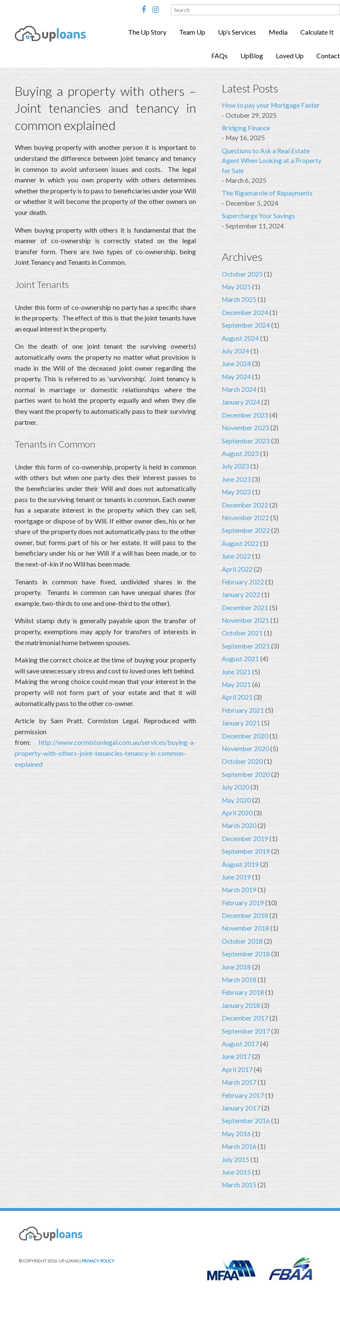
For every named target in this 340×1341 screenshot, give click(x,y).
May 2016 (236, 1133)
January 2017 (241, 1108)
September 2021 (246, 646)
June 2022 (236, 556)
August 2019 (240, 864)
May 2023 (236, 492)
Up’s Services (237, 32)
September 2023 (246, 441)
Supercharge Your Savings (258, 216)
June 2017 (236, 1056)
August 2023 (240, 453)
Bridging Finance (246, 128)
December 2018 (245, 915)
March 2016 (239, 1146)
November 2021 (245, 620)
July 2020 (235, 787)
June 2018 (236, 967)
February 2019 (243, 903)
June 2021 (236, 672)
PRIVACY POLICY (98, 1260)
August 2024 (240, 338)
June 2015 (236, 1172)
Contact (328, 56)
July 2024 (235, 351)
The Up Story (147, 32)
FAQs (219, 56)
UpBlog (251, 56)
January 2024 (241, 402)
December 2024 (245, 312)
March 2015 (239, 1185)
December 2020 (245, 736)
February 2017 (243, 1095)
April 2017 (237, 1069)
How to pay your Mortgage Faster (271, 105)
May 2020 (236, 800)
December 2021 (245, 607)
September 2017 (246, 1031)
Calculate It (317, 32)
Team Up (192, 32)
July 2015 (235, 1159)
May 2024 (236, 376)
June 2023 (236, 479)
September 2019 (246, 851)
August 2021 (240, 658)
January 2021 (241, 723)
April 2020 (237, 813)
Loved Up (290, 56)
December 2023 (245, 415)
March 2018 (239, 979)
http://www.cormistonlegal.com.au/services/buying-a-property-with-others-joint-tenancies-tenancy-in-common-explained (105, 753)
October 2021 (242, 633)
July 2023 (235, 466)
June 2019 (236, 877)
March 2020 (239, 825)
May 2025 (236, 286)
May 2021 (236, 684)
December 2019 (245, 838)
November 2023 (245, 428)
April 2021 (237, 697)
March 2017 (239, 1082)
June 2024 (236, 363)
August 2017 (240, 1044)
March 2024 (239, 389)
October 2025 (242, 274)
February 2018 (243, 992)
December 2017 (245, 1018)
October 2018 (242, 941)
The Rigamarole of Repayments (267, 193)
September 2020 (246, 774)
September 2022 (246, 530)
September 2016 (246, 1120)
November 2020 (245, 748)
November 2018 (245, 928)
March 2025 (239, 299)
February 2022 (243, 582)
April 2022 (237, 569)
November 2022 (245, 517)
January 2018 (241, 1005)
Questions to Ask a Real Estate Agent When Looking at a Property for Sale (271, 160)
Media (278, 32)
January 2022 (241, 594)
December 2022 (245, 505)
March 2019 (239, 889)
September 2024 (246, 325)
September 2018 (246, 954)
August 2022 (240, 543)
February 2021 (243, 710)
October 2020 (242, 761)
